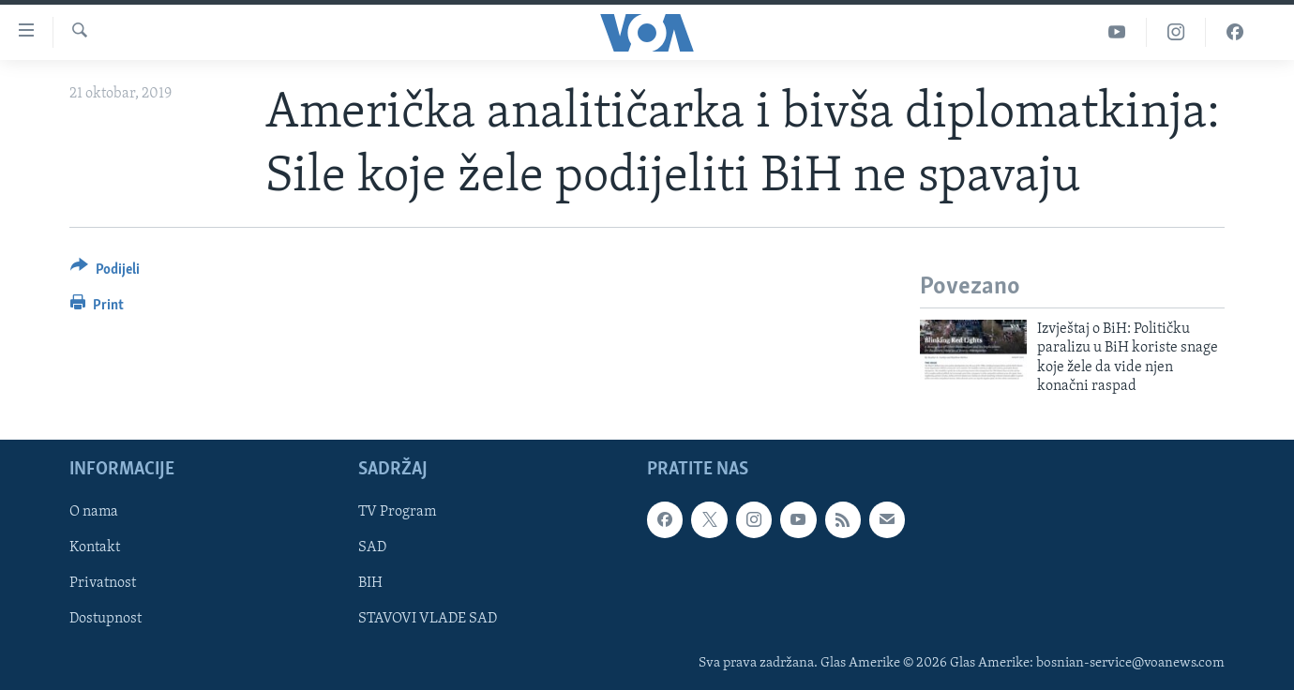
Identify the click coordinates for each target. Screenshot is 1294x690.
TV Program (397, 511)
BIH (370, 583)
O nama (93, 511)
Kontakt (94, 547)
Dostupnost (105, 618)
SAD (372, 547)
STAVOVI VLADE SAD (427, 618)
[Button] (105, 272)
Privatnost (102, 583)
